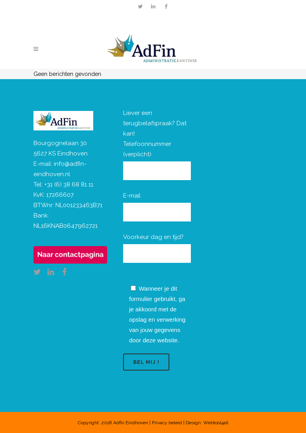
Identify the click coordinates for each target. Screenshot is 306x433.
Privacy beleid (167, 422)
